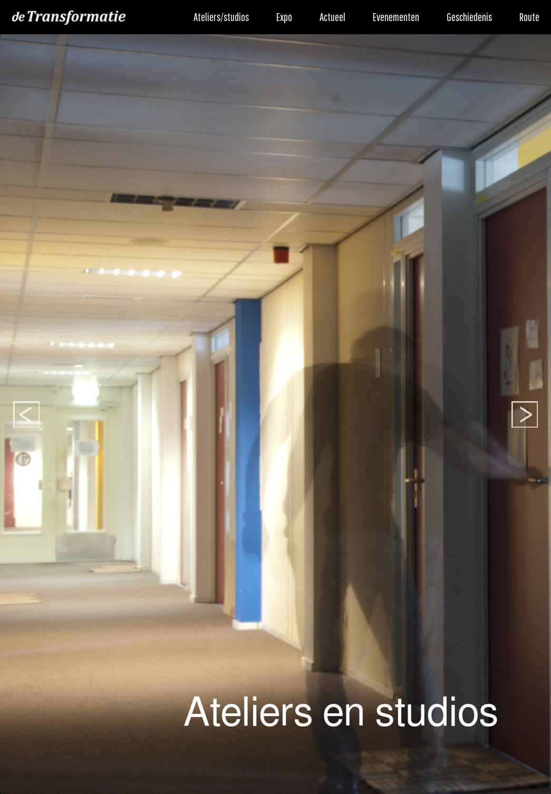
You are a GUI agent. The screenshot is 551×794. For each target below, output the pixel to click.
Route (529, 17)
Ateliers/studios (221, 17)
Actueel (332, 17)
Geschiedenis (469, 17)
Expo (284, 17)
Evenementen (396, 17)
